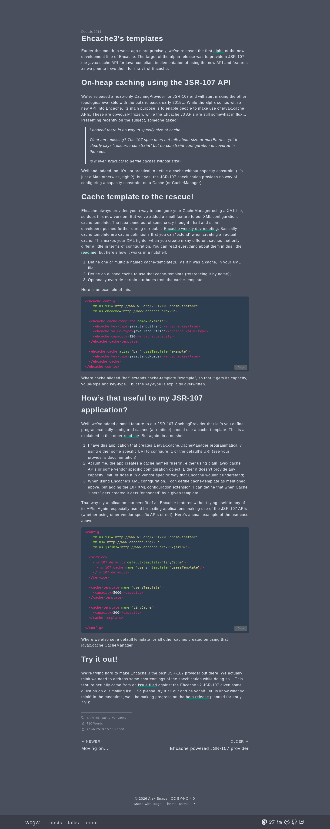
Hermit (183, 804)
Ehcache (104, 717)
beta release (197, 697)
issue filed (147, 685)
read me (89, 252)
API (91, 717)
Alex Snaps (157, 798)
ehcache (120, 717)
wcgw (33, 822)
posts (56, 822)
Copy (241, 367)
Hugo (157, 804)
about (91, 822)
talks (73, 822)
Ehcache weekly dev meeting (191, 229)
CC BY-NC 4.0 (183, 798)
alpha (218, 51)
